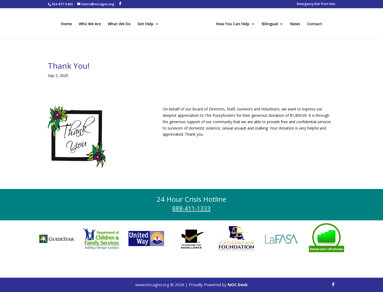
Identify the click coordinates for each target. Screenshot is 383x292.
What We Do (120, 24)
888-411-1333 (191, 208)
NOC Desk (238, 284)
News (294, 24)
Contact (313, 24)
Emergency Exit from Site (316, 4)
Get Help (146, 24)
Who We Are (91, 24)
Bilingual (269, 24)
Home (67, 24)
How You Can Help (232, 24)
